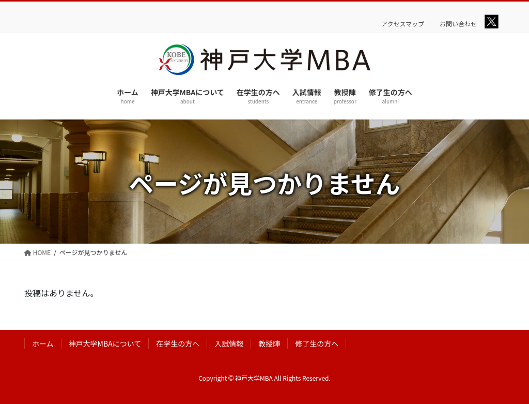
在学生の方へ (177, 343)
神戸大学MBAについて (105, 343)
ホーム (43, 343)
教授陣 (269, 343)
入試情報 (228, 343)
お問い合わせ (458, 24)
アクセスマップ (402, 24)
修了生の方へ (316, 343)
